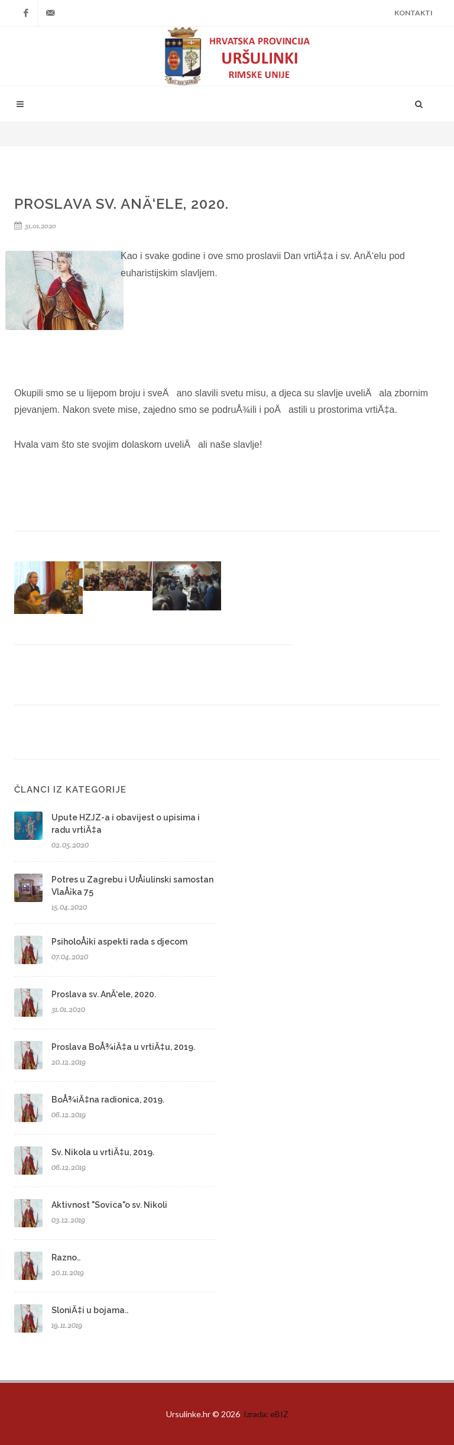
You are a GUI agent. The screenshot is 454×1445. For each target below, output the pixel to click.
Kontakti (413, 12)
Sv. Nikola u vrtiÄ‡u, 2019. (102, 1152)
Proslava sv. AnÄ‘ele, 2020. (103, 994)
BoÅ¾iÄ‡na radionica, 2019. (107, 1099)
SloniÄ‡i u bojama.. (89, 1310)
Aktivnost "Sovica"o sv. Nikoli (109, 1205)
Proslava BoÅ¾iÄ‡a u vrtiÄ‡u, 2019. (123, 1047)
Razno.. (65, 1257)
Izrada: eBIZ (266, 1414)
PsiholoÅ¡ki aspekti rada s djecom (119, 941)
